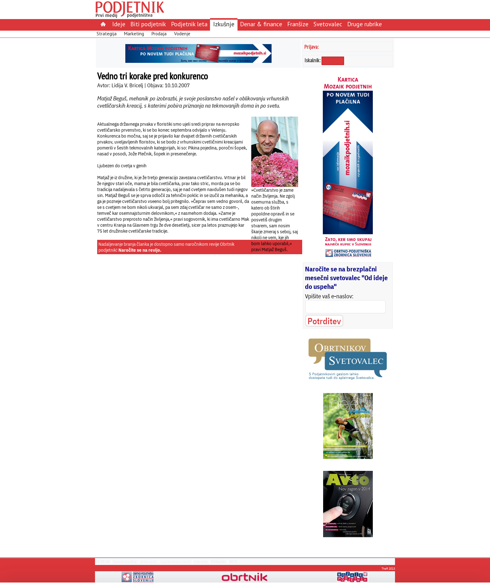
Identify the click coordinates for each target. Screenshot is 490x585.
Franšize (297, 24)
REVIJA (102, 561)
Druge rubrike (364, 24)
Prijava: (311, 46)
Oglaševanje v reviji (175, 561)
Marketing (134, 34)
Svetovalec (327, 24)
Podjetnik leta (189, 24)
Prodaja (159, 34)
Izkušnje (223, 24)
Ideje (118, 24)
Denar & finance (261, 24)
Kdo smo (201, 561)
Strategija (107, 34)
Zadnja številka (124, 561)
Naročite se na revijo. (139, 250)
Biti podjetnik (148, 24)
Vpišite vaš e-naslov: (329, 296)
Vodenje (182, 34)
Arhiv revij (148, 561)
